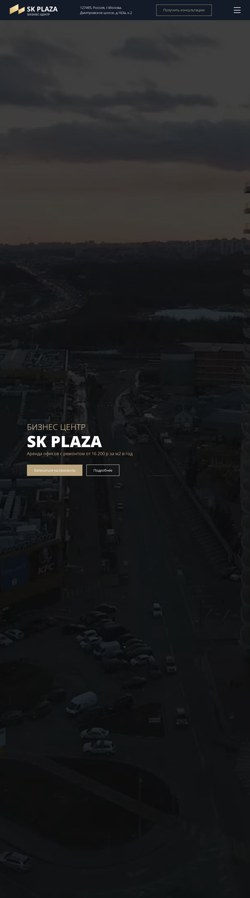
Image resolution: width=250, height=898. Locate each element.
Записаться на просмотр (54, 470)
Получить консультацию (184, 10)
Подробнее (102, 470)
